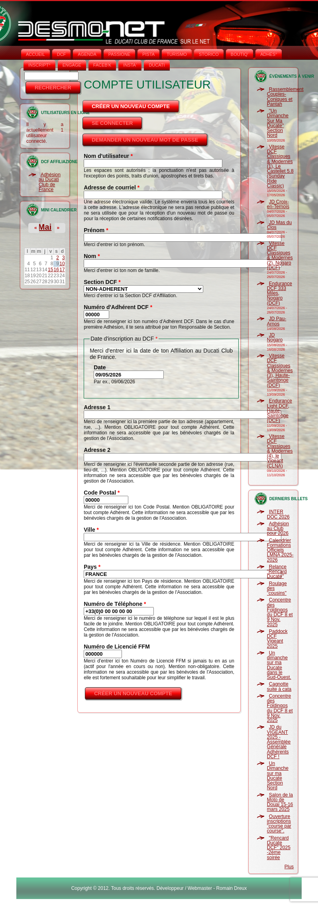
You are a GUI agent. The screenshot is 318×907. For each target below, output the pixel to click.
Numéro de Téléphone (115, 604)
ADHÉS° (268, 54)
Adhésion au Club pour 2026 (278, 528)
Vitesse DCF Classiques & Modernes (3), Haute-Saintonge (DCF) (280, 370)
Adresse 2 (97, 450)
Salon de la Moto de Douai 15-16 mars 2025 (280, 802)
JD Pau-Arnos (276, 321)
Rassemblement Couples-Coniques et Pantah (285, 97)
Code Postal (102, 492)
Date (100, 367)
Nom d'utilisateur (108, 156)
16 (56, 269)
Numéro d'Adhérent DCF (118, 307)
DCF (61, 54)
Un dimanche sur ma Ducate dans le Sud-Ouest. (279, 665)
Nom (92, 256)
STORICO (209, 54)
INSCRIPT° (39, 65)
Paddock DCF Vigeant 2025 (277, 639)
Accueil (35, 54)
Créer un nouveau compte (136, 104)
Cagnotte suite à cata (279, 686)
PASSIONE (119, 54)
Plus (289, 867)
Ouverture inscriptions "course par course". (279, 824)
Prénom (96, 230)
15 (50, 269)
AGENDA (87, 54)
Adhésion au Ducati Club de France (50, 182)
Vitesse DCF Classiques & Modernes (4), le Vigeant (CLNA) (280, 451)
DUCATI (157, 65)
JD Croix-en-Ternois (278, 204)
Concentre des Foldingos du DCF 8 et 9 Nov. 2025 (280, 612)
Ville (91, 529)
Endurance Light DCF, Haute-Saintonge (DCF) (279, 410)
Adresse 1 (97, 407)
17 (62, 269)
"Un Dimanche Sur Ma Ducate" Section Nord (278, 123)
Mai (44, 227)
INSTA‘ (130, 65)
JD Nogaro (275, 337)
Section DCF (102, 282)
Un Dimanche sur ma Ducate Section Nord (278, 776)
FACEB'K (102, 65)
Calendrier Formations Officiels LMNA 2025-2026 (280, 550)
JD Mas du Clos (279, 225)
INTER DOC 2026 (278, 514)
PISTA (148, 54)
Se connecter (112, 123)
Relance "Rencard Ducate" (277, 572)
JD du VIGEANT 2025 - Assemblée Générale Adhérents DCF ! (279, 741)
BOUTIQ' (239, 54)
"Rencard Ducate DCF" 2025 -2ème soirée (279, 847)
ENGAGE (72, 65)
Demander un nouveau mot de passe (145, 140)
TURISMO (177, 54)
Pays (92, 567)
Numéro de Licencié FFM (117, 646)
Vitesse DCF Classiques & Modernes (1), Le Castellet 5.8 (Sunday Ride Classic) (280, 166)
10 (62, 263)
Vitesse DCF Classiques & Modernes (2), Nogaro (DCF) (280, 255)
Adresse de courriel (111, 187)
